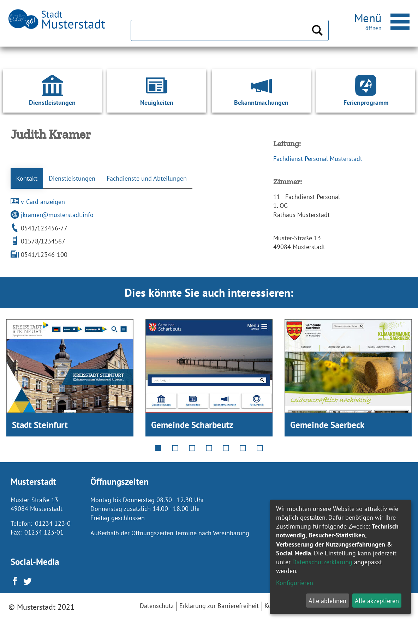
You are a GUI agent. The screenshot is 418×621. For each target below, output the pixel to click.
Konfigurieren (294, 583)
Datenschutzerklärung (322, 562)
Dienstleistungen (72, 178)
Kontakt (26, 178)
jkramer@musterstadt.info (52, 215)
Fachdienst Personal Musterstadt (317, 159)
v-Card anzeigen (38, 202)
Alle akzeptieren (377, 601)
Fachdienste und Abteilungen (147, 178)
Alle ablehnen (327, 601)
